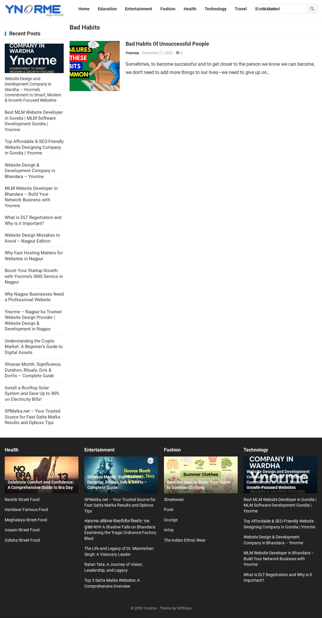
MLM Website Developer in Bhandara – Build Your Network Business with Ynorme (31, 197)
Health (12, 450)
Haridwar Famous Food (26, 509)
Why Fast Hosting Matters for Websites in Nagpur (34, 255)
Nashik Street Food (22, 499)
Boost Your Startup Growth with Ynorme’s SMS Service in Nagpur (34, 276)
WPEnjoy (184, 608)
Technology (256, 450)
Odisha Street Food (22, 540)
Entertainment (99, 450)
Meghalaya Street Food (26, 520)
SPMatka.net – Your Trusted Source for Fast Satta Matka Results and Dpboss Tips (32, 416)
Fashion (172, 450)
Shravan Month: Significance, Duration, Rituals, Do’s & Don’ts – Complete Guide (33, 370)
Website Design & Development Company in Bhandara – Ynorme (30, 170)
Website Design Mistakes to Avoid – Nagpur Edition (32, 238)
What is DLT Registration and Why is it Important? (33, 220)
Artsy (169, 530)
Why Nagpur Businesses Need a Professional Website (34, 297)
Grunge (171, 520)
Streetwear (174, 499)
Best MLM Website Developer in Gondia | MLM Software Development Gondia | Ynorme (34, 121)
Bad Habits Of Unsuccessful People (167, 44)
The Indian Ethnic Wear (185, 540)
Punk (168, 509)
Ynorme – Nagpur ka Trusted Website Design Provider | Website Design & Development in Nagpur (33, 320)
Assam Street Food (22, 530)
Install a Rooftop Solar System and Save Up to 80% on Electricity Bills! (32, 393)
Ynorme (132, 53)
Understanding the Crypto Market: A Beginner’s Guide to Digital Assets (34, 346)
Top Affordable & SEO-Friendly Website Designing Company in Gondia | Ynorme (34, 147)
